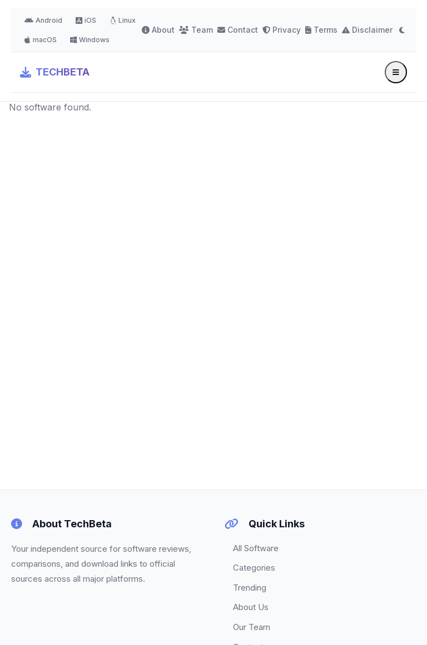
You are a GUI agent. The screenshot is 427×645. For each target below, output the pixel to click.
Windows (90, 40)
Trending (249, 587)
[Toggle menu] (396, 72)
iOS (86, 20)
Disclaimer (367, 29)
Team (196, 29)
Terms (321, 29)
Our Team (251, 627)
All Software (256, 548)
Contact (237, 29)
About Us (251, 607)
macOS (40, 40)
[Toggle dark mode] (402, 30)
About (158, 29)
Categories (254, 567)
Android (43, 20)
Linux (123, 20)
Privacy (281, 29)
